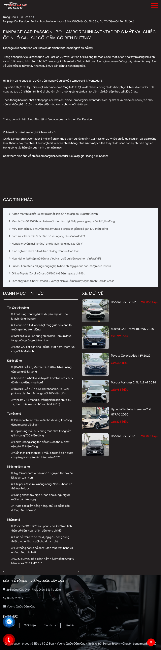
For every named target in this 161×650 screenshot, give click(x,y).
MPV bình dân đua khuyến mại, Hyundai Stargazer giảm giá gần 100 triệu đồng (58, 229)
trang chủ (9, 17)
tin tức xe (25, 17)
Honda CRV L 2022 (123, 302)
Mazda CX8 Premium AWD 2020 (132, 329)
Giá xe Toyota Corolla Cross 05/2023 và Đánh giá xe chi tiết (47, 273)
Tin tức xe (50, 625)
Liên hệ (69, 625)
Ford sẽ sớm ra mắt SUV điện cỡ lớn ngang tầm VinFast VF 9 (47, 236)
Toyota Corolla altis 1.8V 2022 (130, 355)
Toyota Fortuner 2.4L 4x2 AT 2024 (133, 382)
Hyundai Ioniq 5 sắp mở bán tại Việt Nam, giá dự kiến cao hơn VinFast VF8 (55, 258)
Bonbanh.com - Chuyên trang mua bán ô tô (129, 643)
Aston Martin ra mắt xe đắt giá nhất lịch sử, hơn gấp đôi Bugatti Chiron (53, 214)
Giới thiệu (30, 625)
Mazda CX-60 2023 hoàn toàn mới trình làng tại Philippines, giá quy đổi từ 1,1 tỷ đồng (62, 221)
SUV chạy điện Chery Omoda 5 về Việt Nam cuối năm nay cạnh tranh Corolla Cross (61, 281)
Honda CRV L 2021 (123, 436)
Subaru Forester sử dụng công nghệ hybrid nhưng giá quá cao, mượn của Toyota (60, 266)
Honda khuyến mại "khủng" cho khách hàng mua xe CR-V (46, 243)
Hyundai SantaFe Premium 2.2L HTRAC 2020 (131, 411)
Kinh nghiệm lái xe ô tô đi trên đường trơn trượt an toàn (44, 251)
